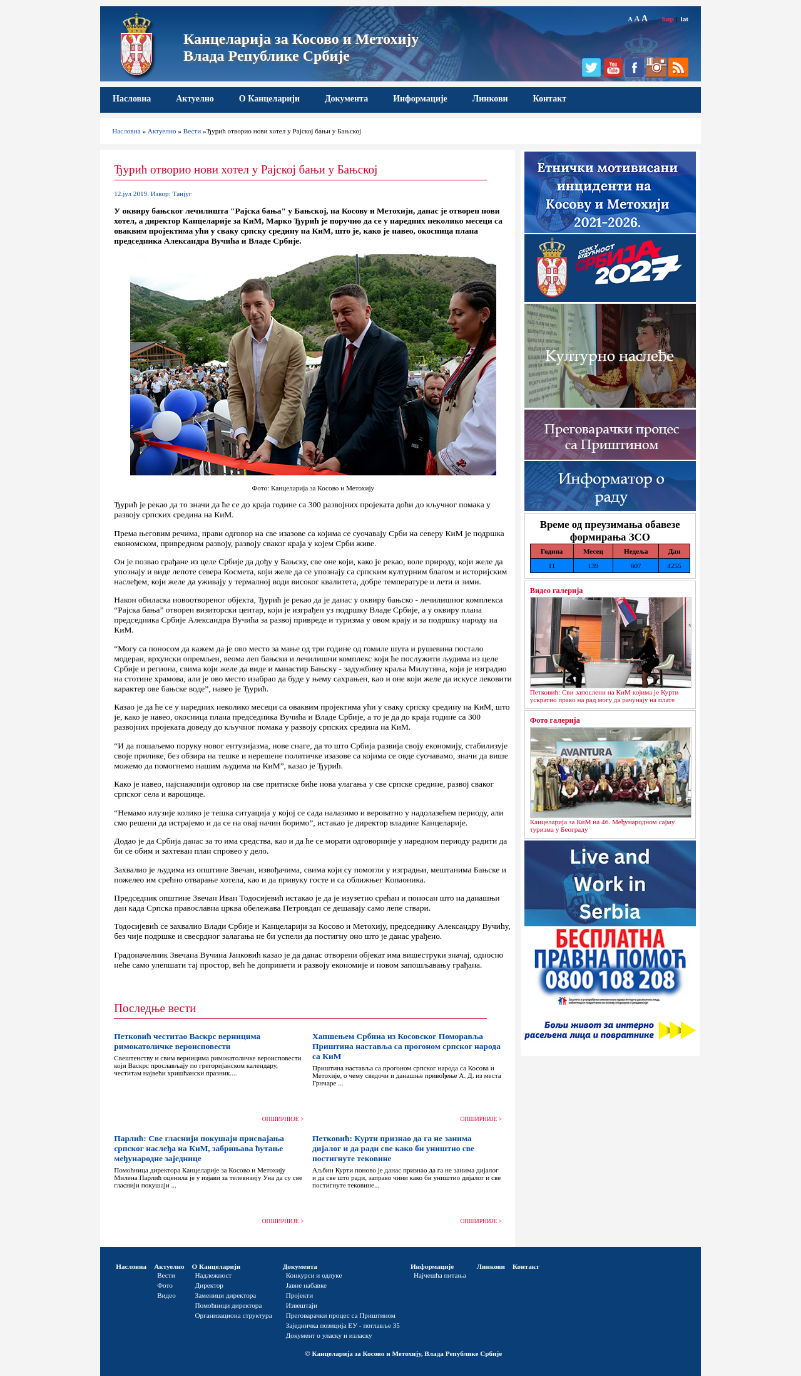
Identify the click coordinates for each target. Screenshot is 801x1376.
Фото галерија (555, 720)
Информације (420, 98)
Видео (166, 1295)
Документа (346, 98)
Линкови (490, 98)
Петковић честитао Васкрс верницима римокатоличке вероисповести (187, 1041)
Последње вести (155, 1008)
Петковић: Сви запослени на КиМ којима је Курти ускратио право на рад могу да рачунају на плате (604, 695)
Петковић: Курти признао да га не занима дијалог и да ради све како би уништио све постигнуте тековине (393, 1148)
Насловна (132, 98)
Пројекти (300, 1295)
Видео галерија (556, 590)
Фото (165, 1285)
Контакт (550, 98)
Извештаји (301, 1305)
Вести (192, 131)
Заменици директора (226, 1295)
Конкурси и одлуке (314, 1275)
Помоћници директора (228, 1305)
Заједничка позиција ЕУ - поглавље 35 (343, 1325)
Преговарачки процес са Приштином (340, 1315)
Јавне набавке (306, 1285)
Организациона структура (233, 1315)
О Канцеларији (269, 98)
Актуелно (195, 98)
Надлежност (213, 1275)
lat (684, 19)
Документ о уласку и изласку (329, 1335)
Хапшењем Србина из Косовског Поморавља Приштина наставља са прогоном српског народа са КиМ (406, 1046)
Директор (209, 1285)
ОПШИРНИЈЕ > (283, 1119)
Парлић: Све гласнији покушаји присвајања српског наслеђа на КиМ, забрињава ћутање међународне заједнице (199, 1148)
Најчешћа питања (440, 1275)
